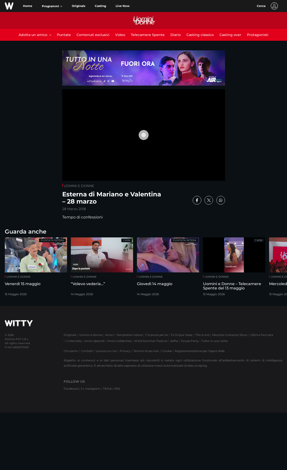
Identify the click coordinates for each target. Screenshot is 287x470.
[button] (52, 6)
